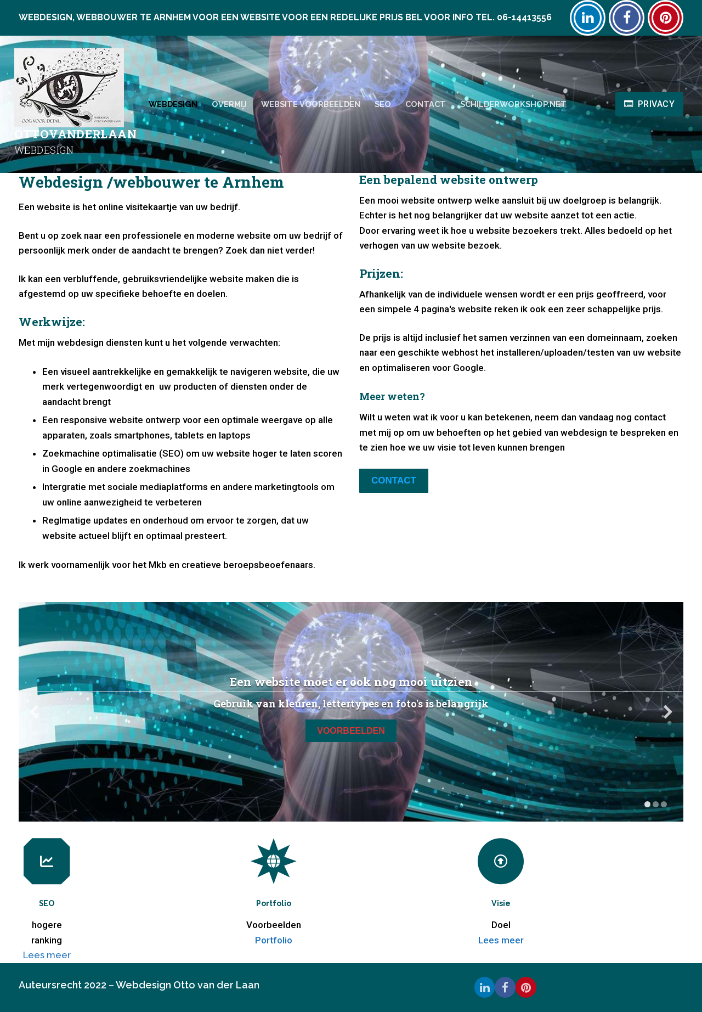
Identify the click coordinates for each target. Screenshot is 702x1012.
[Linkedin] (587, 18)
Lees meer (47, 954)
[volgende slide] (668, 712)
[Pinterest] (665, 18)
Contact (393, 480)
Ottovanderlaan (75, 134)
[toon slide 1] (647, 804)
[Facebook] (626, 18)
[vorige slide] (34, 712)
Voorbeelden (351, 730)
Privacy (649, 104)
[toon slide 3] (664, 804)
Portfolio (273, 940)
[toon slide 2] (656, 804)
